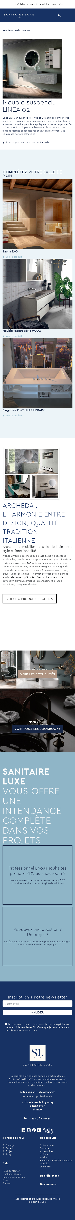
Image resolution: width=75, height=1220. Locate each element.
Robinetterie (47, 1145)
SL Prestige (8, 1145)
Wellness (45, 1157)
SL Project (8, 1151)
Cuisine (44, 1154)
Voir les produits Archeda (29, 599)
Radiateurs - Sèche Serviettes (56, 1160)
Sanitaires (45, 1148)
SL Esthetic (8, 1148)
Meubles (44, 1163)
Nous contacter (11, 1170)
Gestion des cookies (14, 1176)
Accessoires (46, 1151)
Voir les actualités (26, 674)
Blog (5, 1180)
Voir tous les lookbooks (27, 728)
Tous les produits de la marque (27, 142)
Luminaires (45, 1166)
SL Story (7, 1154)
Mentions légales (12, 1173)
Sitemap (7, 1183)
